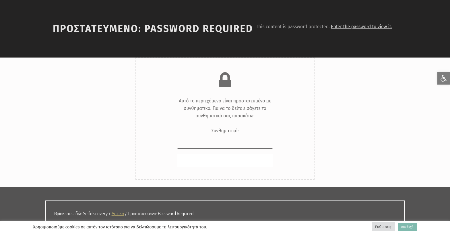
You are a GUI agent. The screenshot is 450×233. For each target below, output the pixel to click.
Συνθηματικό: (225, 138)
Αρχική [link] (118, 213)
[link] (443, 78)
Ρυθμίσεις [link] (383, 227)
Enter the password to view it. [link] (361, 26)
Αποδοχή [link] (407, 227)
